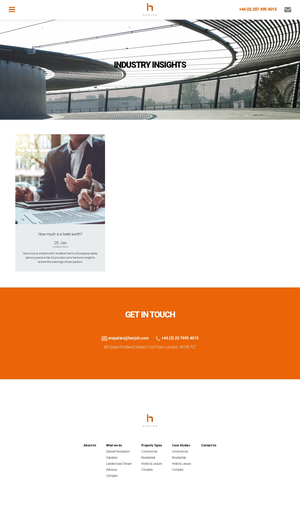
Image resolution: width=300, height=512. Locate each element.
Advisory (111, 469)
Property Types (151, 445)
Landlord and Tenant (118, 464)
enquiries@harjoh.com (125, 338)
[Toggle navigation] (12, 9)
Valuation (111, 457)
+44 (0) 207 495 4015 (258, 9)
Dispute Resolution (117, 451)
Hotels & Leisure (151, 464)
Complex (112, 476)
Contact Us (208, 445)
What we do (114, 445)
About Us (90, 445)
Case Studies (181, 445)
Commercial (149, 451)
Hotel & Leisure (181, 464)
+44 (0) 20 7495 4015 (176, 338)
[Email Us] (284, 9)
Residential (148, 457)
